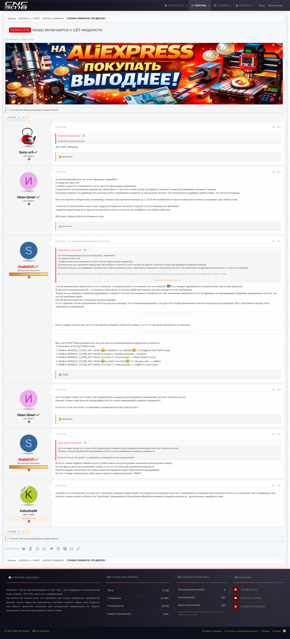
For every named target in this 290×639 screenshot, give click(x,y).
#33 (279, 241)
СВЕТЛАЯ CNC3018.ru (17, 631)
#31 (279, 127)
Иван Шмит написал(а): (70, 250)
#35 (279, 434)
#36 (279, 485)
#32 (279, 171)
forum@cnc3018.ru (247, 598)
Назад (12, 117)
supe (166, 613)
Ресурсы (245, 5)
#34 (279, 389)
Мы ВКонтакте (245, 590)
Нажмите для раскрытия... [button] (168, 280)
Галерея (223, 5)
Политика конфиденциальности (241, 631)
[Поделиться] (273, 127)
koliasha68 (13, 39)
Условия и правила (212, 631)
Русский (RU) (41, 631)
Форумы (200, 5)
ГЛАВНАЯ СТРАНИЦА (249, 607)
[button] (186, 5)
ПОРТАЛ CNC (176, 5)
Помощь (265, 631)
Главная (276, 631)
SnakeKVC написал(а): (69, 136)
